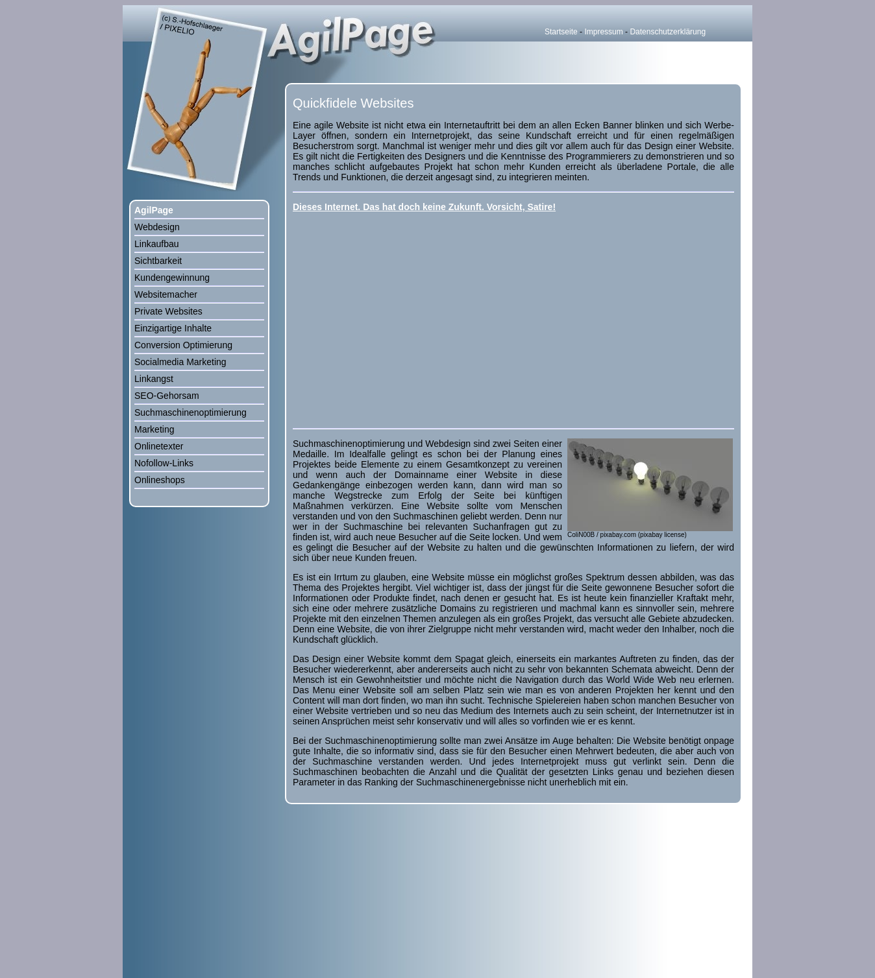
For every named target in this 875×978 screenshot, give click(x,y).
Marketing (154, 429)
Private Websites (168, 311)
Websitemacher (165, 294)
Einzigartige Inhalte (173, 328)
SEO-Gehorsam (166, 395)
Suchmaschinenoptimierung (190, 412)
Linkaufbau (156, 244)
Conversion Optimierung (183, 345)
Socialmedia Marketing (180, 362)
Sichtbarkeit (158, 261)
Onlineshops (159, 480)
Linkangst (153, 379)
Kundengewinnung (172, 277)
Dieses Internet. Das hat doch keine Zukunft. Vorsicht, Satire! (424, 207)
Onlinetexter (158, 446)
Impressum (603, 31)
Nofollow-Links (163, 463)
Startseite (561, 31)
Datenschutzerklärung (668, 31)
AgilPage (153, 210)
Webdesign (157, 227)
